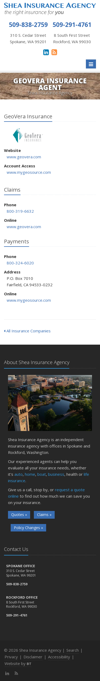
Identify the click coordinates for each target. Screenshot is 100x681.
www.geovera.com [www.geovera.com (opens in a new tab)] (24, 156)
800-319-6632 (20, 211)
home (30, 474)
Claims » (44, 514)
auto (18, 474)
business (56, 474)
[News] (54, 52)
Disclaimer (32, 656)
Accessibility (59, 656)
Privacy (11, 656)
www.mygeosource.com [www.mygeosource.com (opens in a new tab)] (29, 172)
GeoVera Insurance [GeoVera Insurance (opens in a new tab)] (28, 135)
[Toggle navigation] (91, 63)
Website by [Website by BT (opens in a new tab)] (18, 663)
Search (72, 650)
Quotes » (19, 514)
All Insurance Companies (27, 330)
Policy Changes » (28, 527)
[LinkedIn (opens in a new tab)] (46, 52)
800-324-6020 (20, 262)
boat (41, 474)
